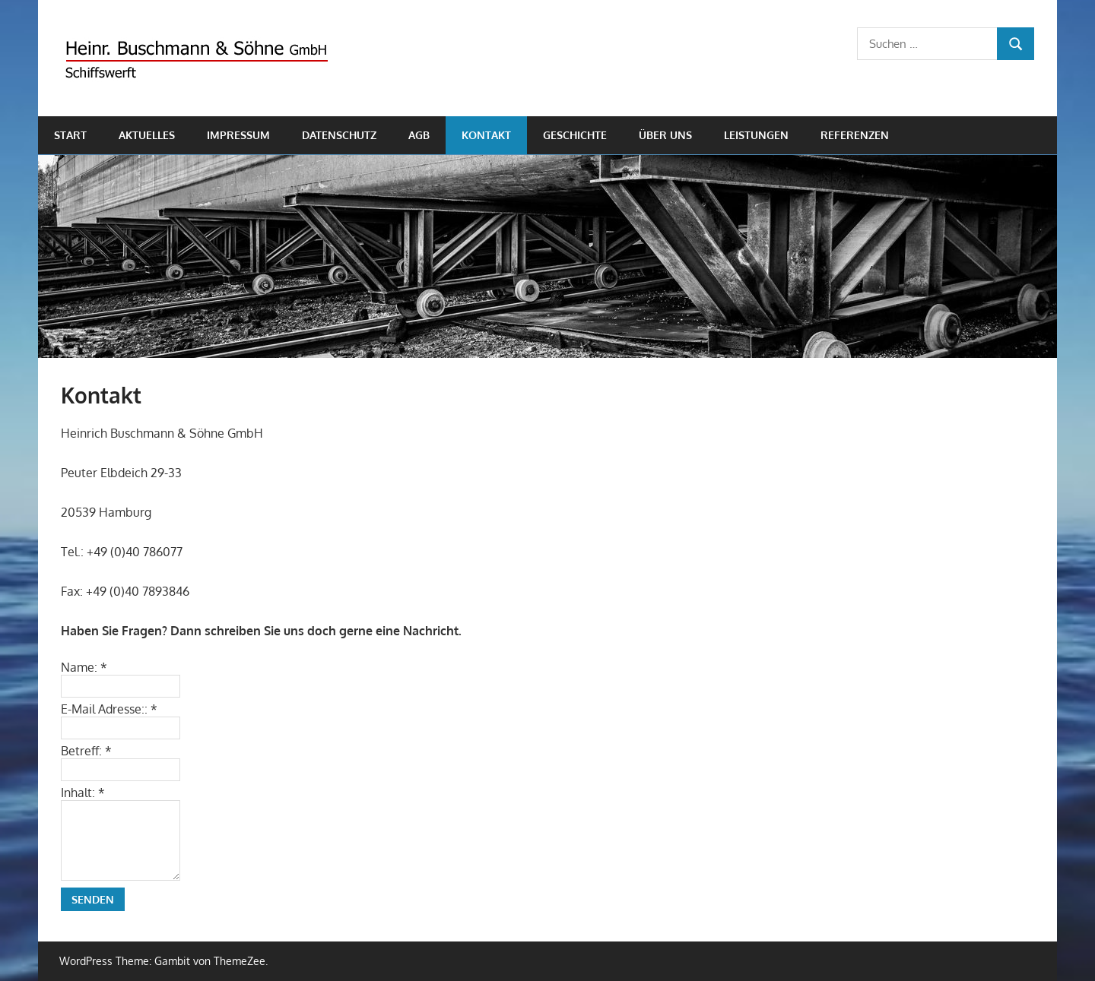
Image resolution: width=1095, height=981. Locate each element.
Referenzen (854, 134)
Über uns (665, 134)
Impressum (238, 134)
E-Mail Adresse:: (109, 709)
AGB (419, 134)
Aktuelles (147, 134)
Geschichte (575, 134)
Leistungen (756, 134)
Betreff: (86, 750)
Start (70, 134)
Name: (84, 667)
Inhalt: (83, 792)
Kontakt (486, 134)
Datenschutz (339, 134)
